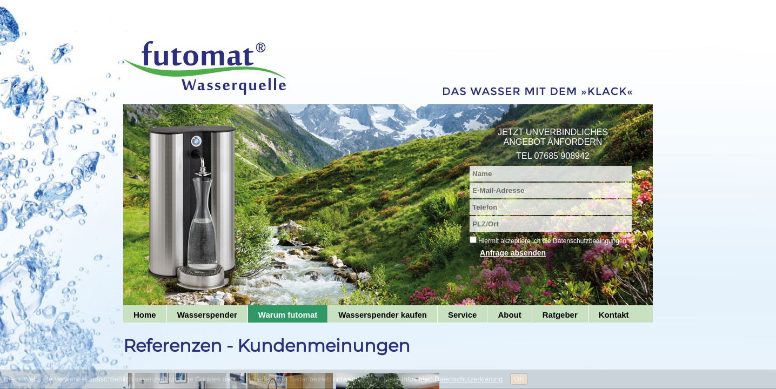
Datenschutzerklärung (468, 379)
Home (144, 314)
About (509, 314)
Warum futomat (287, 314)
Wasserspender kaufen (382, 314)
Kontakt (614, 314)
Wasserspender (207, 314)
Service (462, 314)
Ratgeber (560, 314)
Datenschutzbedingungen (589, 241)
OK (519, 379)
